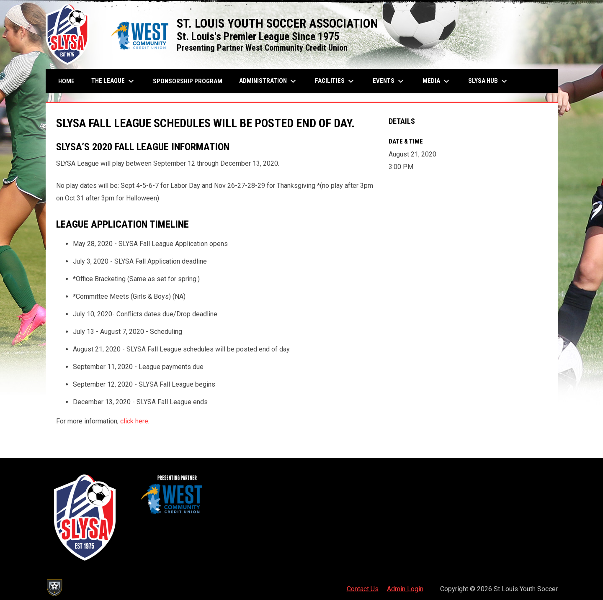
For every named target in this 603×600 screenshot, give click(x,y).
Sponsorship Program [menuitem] (191, 81)
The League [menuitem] (113, 81)
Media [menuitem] (437, 81)
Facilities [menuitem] (335, 81)
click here (134, 421)
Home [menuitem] (66, 81)
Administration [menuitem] (268, 81)
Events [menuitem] (389, 81)
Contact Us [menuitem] (363, 589)
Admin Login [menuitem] (405, 589)
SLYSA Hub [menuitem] (488, 81)
